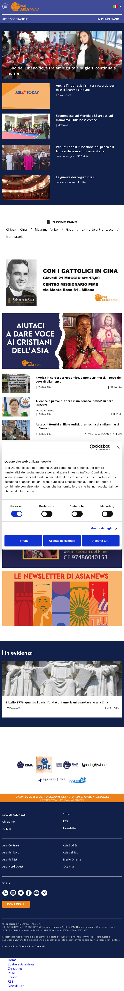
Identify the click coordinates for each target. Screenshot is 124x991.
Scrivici (67, 814)
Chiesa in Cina (16, 229)
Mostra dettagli (101, 528)
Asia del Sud (70, 852)
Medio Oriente (72, 859)
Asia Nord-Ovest (12, 866)
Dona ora (16, 904)
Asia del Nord (10, 852)
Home (12, 960)
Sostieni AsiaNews (14, 814)
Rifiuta (23, 540)
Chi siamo (8, 821)
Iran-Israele (14, 236)
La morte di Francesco (97, 229)
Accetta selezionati (62, 540)
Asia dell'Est (9, 859)
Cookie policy (26, 946)
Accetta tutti (100, 540)
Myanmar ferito (46, 229)
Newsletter (70, 828)
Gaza (69, 229)
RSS (65, 821)
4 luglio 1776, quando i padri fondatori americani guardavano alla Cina (56, 702)
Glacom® (40, 946)
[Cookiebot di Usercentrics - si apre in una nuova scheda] (92, 447)
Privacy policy (9, 946)
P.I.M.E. (6, 828)
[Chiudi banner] (118, 447)
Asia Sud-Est (71, 845)
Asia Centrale (10, 845)
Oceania (68, 866)
